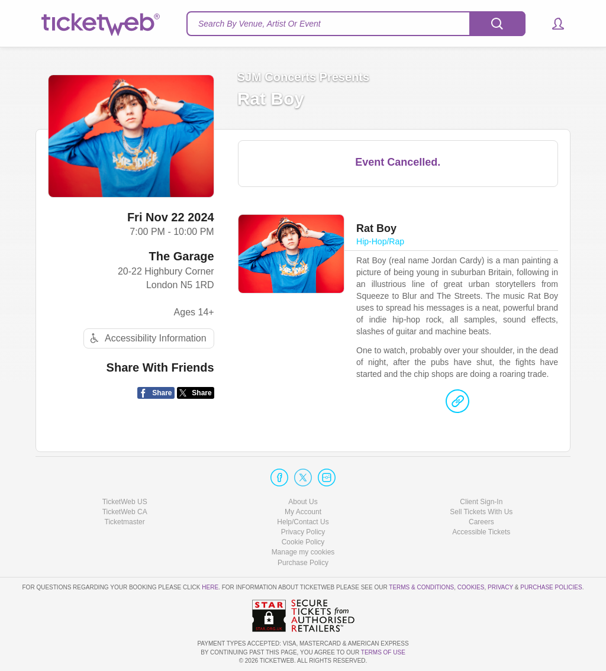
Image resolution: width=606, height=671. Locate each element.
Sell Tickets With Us (481, 512)
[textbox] (356, 23)
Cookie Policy (303, 542)
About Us (302, 502)
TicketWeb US (124, 502)
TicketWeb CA (124, 512)
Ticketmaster (125, 522)
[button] (552, 24)
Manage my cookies (303, 552)
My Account (303, 512)
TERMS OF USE (383, 652)
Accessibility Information (147, 338)
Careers (481, 522)
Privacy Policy (303, 532)
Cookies (471, 587)
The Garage (181, 256)
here (210, 587)
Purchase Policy (303, 563)
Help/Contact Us (302, 522)
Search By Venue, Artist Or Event (259, 23)
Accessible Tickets (481, 532)
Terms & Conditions (421, 587)
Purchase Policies (551, 587)
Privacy (500, 587)
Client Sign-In (481, 502)
